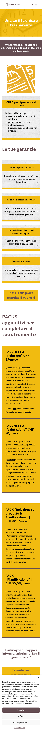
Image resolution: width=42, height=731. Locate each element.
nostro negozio (24, 412)
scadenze (27, 542)
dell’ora (30, 371)
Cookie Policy (19, 728)
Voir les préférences (21, 722)
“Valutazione (11, 536)
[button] (39, 677)
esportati (9, 469)
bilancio (10, 459)
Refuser (21, 716)
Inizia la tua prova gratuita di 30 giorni (21, 295)
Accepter (21, 710)
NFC (14, 409)
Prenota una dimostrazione (21, 672)
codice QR (23, 384)
